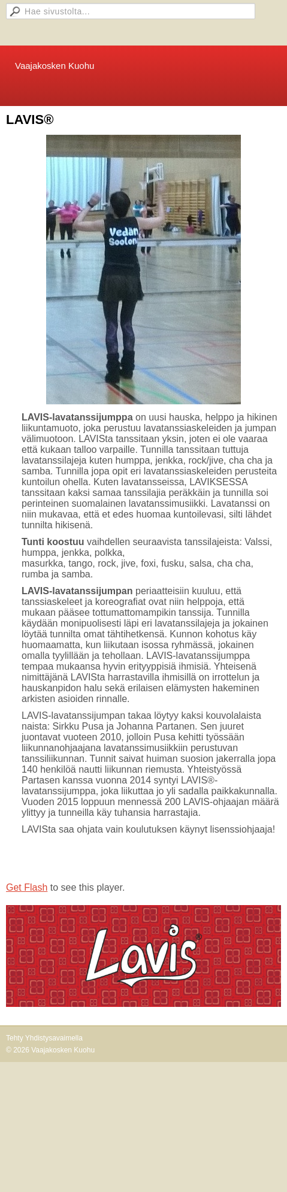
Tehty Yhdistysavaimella (44, 1038)
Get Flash (26, 887)
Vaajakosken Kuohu (54, 65)
